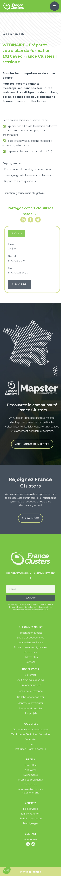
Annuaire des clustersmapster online (30, 793)
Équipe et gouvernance (30, 639)
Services (30, 663)
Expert (30, 745)
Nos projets (30, 715)
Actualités (30, 771)
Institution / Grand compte (30, 750)
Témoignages (30, 825)
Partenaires (30, 653)
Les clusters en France (30, 644)
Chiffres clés (31, 658)
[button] (54, 6)
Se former (30, 676)
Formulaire (30, 841)
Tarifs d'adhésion (30, 815)
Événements (30, 776)
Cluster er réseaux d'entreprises (31, 731)
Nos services (30, 810)
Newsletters (30, 766)
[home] (13, 6)
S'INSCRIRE (21, 284)
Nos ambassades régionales (30, 649)
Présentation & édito (30, 634)
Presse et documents (30, 781)
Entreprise (30, 740)
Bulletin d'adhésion (31, 820)
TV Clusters (30, 786)
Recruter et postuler (30, 710)
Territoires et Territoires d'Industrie (30, 736)
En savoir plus (30, 517)
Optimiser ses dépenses (30, 681)
